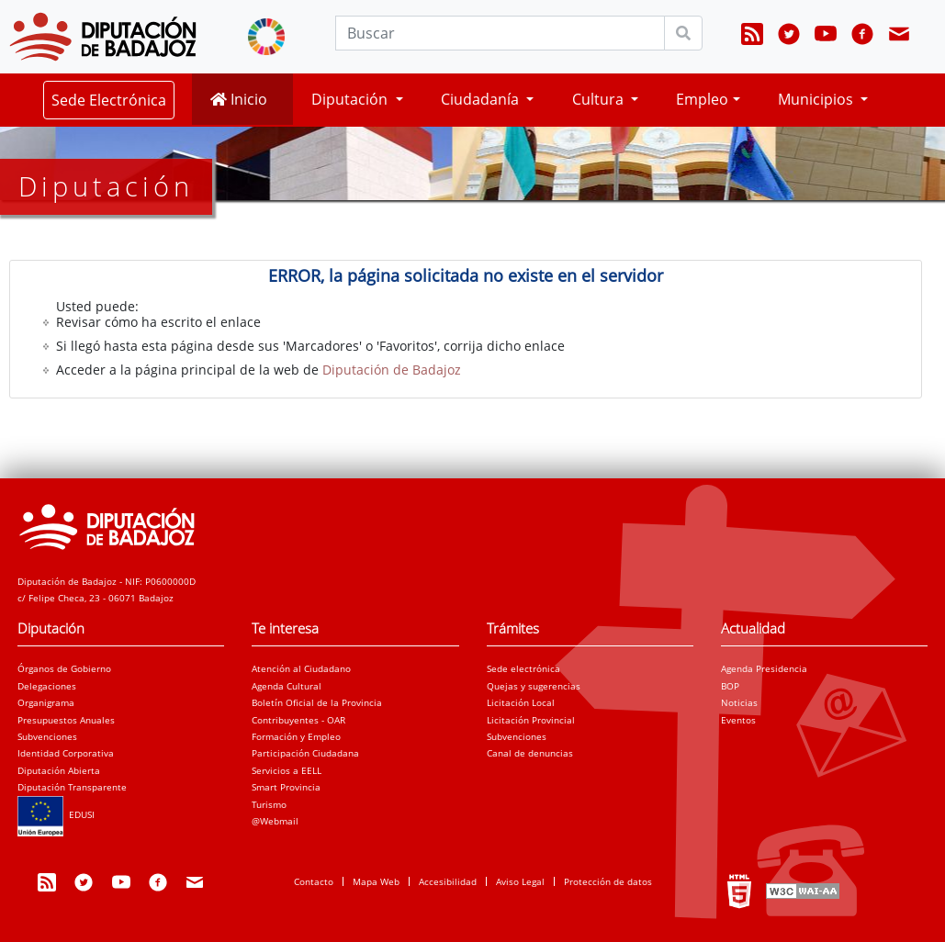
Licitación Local (521, 702)
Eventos (738, 719)
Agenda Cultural (286, 685)
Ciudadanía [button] (482, 99)
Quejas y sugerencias (533, 685)
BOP (730, 685)
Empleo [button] (702, 99)
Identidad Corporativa (65, 752)
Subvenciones (47, 736)
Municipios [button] (817, 99)
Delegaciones (46, 685)
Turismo (269, 804)
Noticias (739, 702)
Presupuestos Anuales (66, 719)
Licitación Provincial (531, 719)
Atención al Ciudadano (301, 668)
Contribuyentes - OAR (298, 719)
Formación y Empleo (296, 736)
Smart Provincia (286, 786)
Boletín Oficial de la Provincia (317, 702)
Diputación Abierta (58, 770)
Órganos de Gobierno (64, 668)
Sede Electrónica (108, 100)
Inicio (238, 99)
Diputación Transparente (72, 786)
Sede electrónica (523, 668)
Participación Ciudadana (305, 752)
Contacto (313, 881)
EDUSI (56, 814)
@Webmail (275, 820)
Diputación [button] (351, 99)
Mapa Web (376, 881)
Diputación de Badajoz (391, 369)
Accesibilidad (448, 881)
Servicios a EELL (286, 770)
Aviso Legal (520, 881)
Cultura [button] (599, 99)
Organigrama (45, 702)
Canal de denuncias (530, 752)
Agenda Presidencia (764, 668)
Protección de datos (608, 881)
